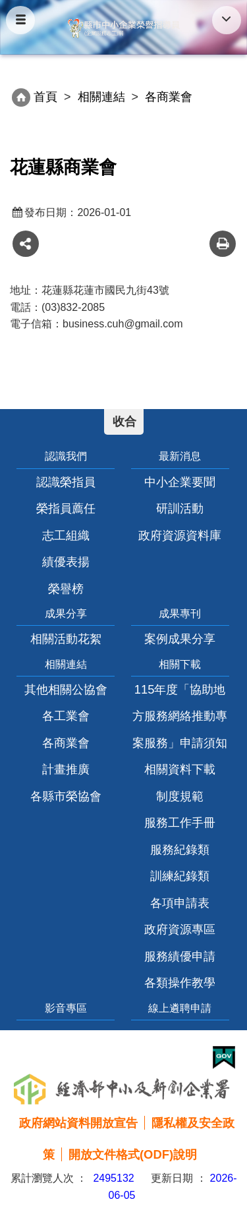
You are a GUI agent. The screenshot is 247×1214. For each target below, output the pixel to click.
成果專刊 (180, 613)
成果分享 (66, 613)
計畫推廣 (66, 769)
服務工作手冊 (179, 822)
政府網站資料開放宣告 (78, 1123)
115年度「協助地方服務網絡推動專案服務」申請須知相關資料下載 (179, 729)
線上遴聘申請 (179, 1008)
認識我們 (66, 456)
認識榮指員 (66, 482)
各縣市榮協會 (65, 796)
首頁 (45, 96)
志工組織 (66, 535)
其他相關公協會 (65, 689)
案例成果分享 (179, 639)
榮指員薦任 (66, 508)
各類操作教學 (179, 982)
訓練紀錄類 (179, 876)
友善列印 (222, 243)
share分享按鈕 (26, 244)
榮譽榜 (66, 588)
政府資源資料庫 (179, 535)
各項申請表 (179, 903)
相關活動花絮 (65, 639)
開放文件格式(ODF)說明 (133, 1154)
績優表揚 (66, 561)
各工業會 (66, 716)
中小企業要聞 (179, 482)
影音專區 (66, 1008)
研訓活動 (180, 508)
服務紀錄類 (179, 849)
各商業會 (66, 743)
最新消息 (180, 456)
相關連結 (101, 96)
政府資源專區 (179, 929)
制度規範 (180, 796)
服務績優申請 (179, 956)
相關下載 (180, 664)
